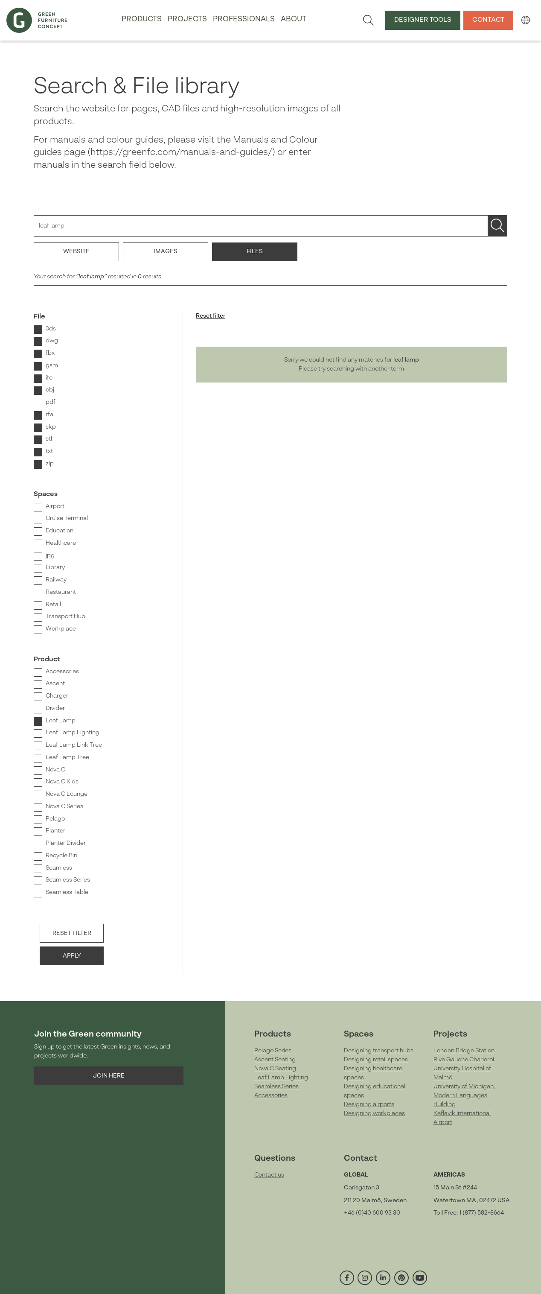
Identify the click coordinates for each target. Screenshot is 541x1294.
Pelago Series (272, 1051)
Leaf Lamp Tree (67, 757)
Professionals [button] (244, 19)
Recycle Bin (61, 856)
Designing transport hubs (378, 1051)
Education (59, 531)
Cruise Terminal (67, 518)
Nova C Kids (62, 782)
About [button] (293, 19)
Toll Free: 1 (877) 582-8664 (468, 1213)
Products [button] (142, 19)
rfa (49, 415)
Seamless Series (68, 880)
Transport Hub (65, 616)
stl (49, 439)
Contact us (269, 1175)
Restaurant (61, 592)
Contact (488, 20)
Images (165, 251)
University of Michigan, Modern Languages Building (464, 1095)
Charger (57, 696)
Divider (55, 708)
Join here (109, 1076)
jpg (50, 555)
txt (49, 451)
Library (55, 567)
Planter (55, 831)
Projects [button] (187, 19)
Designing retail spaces (376, 1060)
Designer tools (422, 20)
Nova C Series (64, 806)
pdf (50, 402)
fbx (50, 353)
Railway (56, 580)
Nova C (55, 770)
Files (255, 251)
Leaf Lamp (61, 721)
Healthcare (61, 543)
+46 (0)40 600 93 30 (372, 1213)
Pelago (55, 819)
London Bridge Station (463, 1051)
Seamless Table (67, 892)
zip (50, 464)
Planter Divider (66, 843)
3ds (51, 329)
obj (50, 390)
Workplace (61, 629)
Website (76, 251)
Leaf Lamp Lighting (72, 733)
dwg (52, 341)
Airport (55, 506)
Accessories (62, 672)
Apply (72, 956)
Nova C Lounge (66, 794)
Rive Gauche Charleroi (463, 1060)
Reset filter (71, 933)
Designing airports (369, 1104)
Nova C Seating (275, 1069)
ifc (49, 378)
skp (51, 427)
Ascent (55, 683)
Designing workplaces (374, 1113)
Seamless (59, 868)
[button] (525, 20)
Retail (53, 605)
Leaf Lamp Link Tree (74, 745)
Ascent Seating (275, 1060)
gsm (52, 365)
